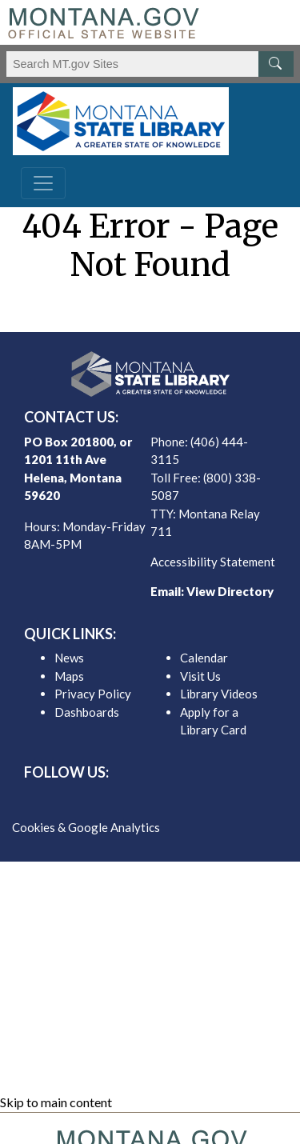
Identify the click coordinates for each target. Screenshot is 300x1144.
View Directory (230, 591)
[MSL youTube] (189, 800)
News (69, 657)
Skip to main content (56, 1102)
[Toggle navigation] (43, 183)
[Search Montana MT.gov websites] (150, 64)
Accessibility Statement (212, 561)
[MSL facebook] (112, 800)
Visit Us (200, 676)
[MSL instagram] (163, 800)
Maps (69, 676)
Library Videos (219, 693)
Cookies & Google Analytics (86, 827)
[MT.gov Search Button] (276, 64)
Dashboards (86, 712)
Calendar (204, 657)
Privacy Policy (92, 693)
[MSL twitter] (137, 800)
